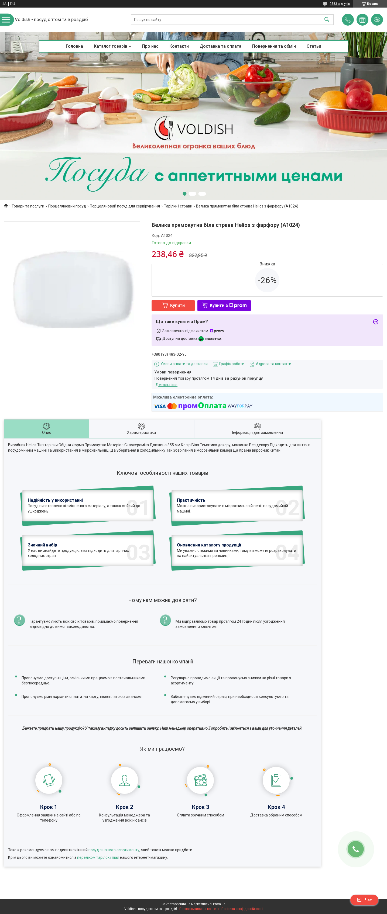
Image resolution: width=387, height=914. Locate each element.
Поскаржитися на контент (199, 909)
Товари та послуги (28, 206)
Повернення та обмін (274, 46)
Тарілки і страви (178, 206)
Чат (364, 900)
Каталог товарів (110, 46)
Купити (177, 305)
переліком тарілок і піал (98, 857)
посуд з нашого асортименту (113, 850)
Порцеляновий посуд (67, 206)
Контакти (179, 46)
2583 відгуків (340, 4)
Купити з (228, 305)
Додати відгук (377, 20)
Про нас (150, 46)
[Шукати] (326, 20)
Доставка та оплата (220, 46)
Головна (74, 46)
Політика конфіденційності (242, 909)
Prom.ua (219, 904)
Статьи (314, 46)
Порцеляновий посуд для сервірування (125, 206)
